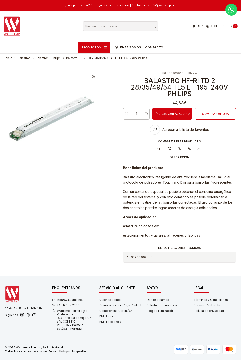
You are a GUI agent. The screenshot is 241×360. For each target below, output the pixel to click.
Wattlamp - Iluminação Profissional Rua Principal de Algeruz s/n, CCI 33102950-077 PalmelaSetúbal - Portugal (71, 320)
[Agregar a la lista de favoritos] (179, 130)
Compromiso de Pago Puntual (120, 305)
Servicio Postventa (207, 305)
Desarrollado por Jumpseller (67, 351)
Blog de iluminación (160, 311)
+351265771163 (65, 305)
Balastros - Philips (48, 58)
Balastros (24, 58)
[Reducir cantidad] (126, 113)
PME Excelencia (110, 322)
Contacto (154, 47)
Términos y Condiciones (211, 299)
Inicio (8, 58)
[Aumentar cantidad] (146, 113)
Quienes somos (128, 47)
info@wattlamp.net (67, 299)
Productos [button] (94, 47)
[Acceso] (216, 26)
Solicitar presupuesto (162, 305)
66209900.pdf (139, 257)
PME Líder (106, 316)
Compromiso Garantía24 (116, 311)
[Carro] (233, 26)
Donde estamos (158, 299)
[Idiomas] (197, 26)
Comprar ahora (215, 113)
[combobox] (120, 26)
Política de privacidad (209, 311)
